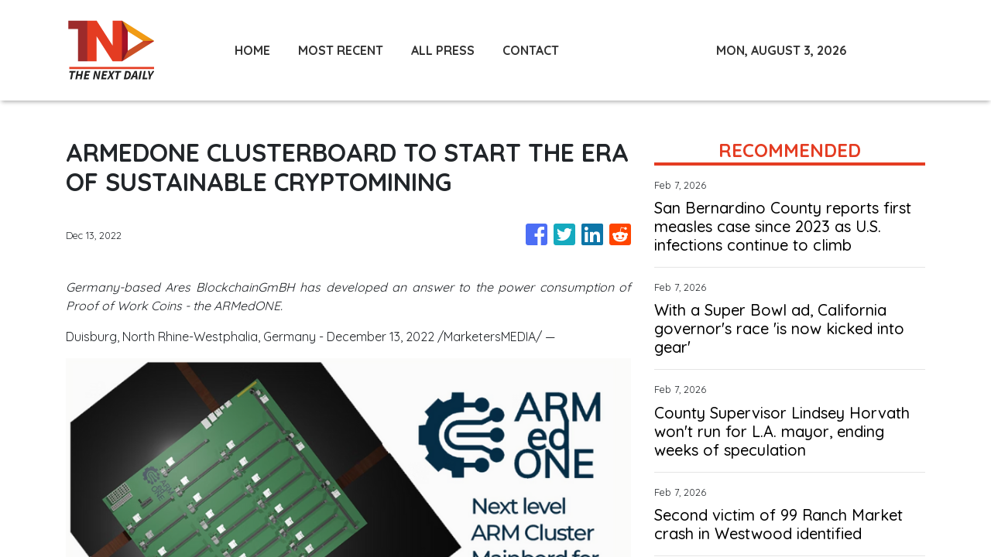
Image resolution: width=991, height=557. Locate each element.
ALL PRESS (443, 50)
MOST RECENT (340, 50)
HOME (252, 50)
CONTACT (530, 50)
